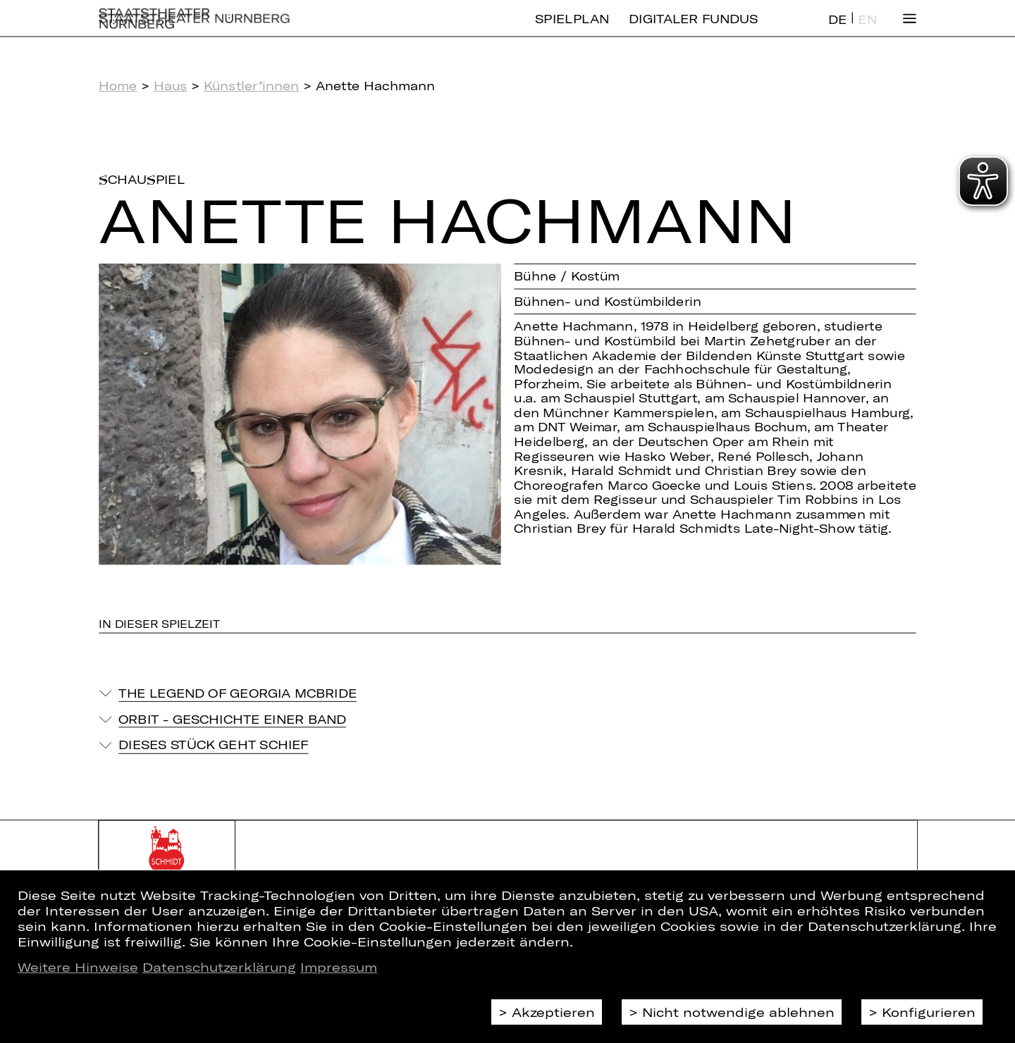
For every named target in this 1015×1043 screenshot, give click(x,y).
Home (118, 85)
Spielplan (572, 30)
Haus (170, 85)
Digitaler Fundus (693, 30)
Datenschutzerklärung (219, 967)
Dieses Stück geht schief (213, 745)
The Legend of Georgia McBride (237, 693)
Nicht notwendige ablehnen (738, 1012)
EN (867, 31)
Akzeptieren (553, 1012)
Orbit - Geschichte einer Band (232, 719)
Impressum (338, 967)
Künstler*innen (252, 85)
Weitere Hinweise (78, 967)
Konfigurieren (929, 1012)
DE (837, 31)
